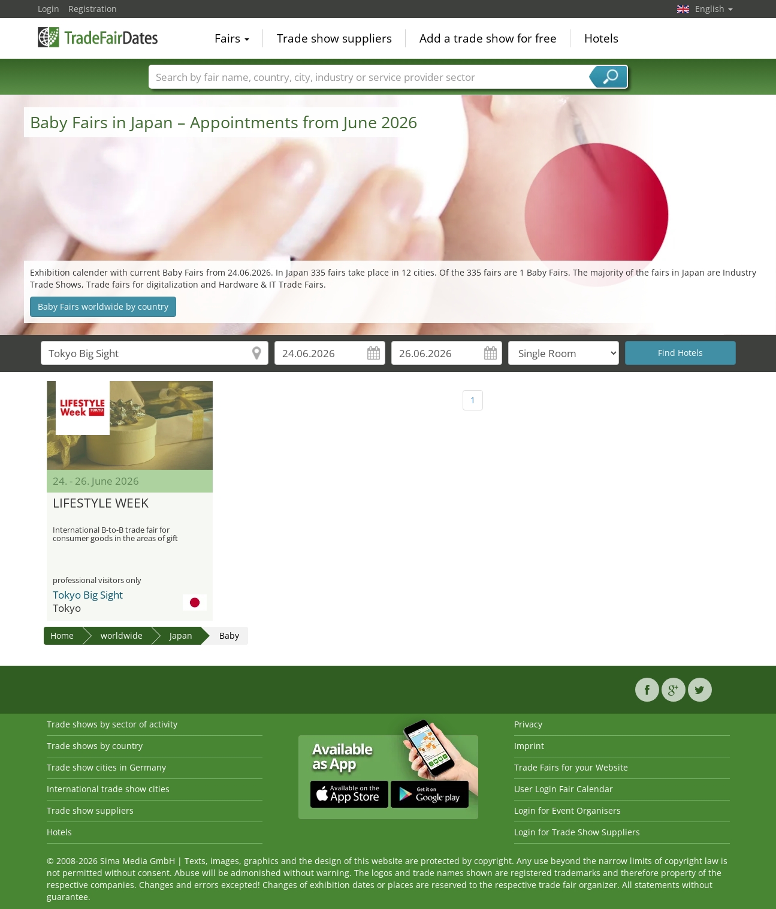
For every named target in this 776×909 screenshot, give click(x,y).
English (714, 8)
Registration (92, 8)
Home (62, 635)
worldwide (122, 635)
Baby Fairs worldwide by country (103, 306)
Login (48, 8)
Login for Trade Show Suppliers (577, 832)
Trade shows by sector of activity (112, 724)
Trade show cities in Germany (106, 767)
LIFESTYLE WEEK (101, 503)
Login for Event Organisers (567, 810)
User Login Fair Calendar (563, 789)
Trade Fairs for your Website (571, 767)
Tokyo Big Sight (88, 595)
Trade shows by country (95, 745)
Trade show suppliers (334, 38)
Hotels (601, 38)
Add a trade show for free (488, 38)
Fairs (232, 38)
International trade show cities (108, 789)
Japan (181, 635)
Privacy (528, 724)
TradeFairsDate (98, 37)
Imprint (529, 745)
